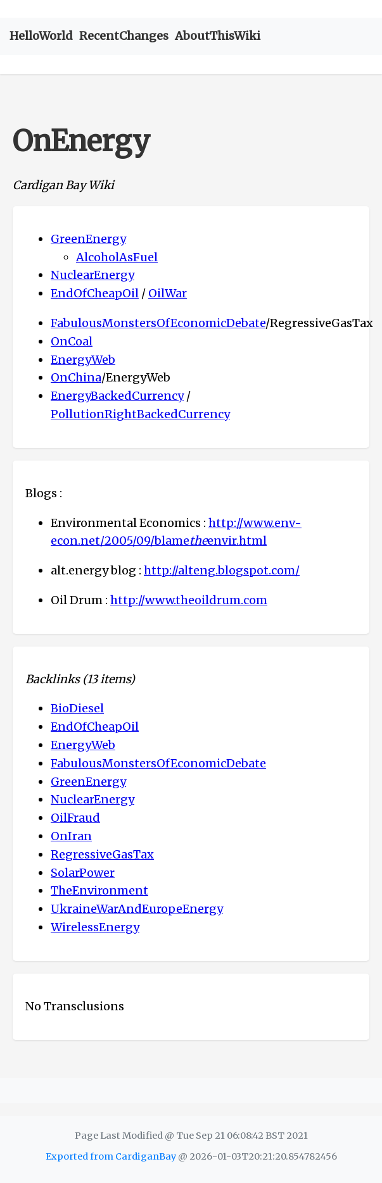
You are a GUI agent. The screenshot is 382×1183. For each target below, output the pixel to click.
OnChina (76, 377)
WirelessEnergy (95, 927)
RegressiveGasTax (102, 854)
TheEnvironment (99, 890)
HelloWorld (41, 35)
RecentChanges (124, 35)
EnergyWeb (83, 359)
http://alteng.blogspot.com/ (222, 570)
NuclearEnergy (92, 275)
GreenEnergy (88, 239)
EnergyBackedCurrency (117, 395)
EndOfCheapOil (95, 293)
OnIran (71, 836)
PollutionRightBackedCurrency (140, 414)
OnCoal (71, 341)
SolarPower (83, 872)
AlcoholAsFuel (117, 257)
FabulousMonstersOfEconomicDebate (158, 323)
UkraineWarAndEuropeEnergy (137, 908)
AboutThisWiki (217, 35)
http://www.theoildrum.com (188, 600)
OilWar (167, 293)
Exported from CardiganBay (111, 1156)
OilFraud (75, 817)
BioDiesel (77, 708)
